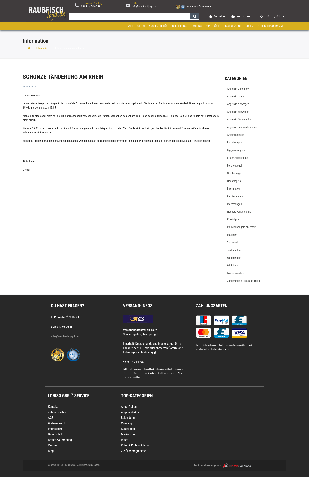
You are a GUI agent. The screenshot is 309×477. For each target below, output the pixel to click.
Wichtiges (232, 265)
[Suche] (194, 16)
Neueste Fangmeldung (239, 211)
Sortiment (232, 242)
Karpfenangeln (235, 196)
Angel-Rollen (136, 26)
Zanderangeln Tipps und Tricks (244, 280)
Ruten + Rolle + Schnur (135, 445)
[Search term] (128, 16)
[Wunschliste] (259, 16)
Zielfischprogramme (270, 26)
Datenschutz (205, 6)
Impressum (192, 6)
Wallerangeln (234, 257)
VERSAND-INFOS (138, 305)
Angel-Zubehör (158, 26)
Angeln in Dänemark (238, 88)
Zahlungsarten (211, 305)
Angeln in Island (236, 96)
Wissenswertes (235, 273)
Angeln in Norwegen (238, 104)
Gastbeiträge (234, 173)
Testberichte (234, 250)
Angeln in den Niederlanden (242, 127)
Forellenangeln (235, 165)
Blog (51, 451)
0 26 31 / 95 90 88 (91, 6)
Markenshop (233, 26)
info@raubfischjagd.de (144, 6)
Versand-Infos (135, 377)
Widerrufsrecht (57, 423)
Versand (53, 445)
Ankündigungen (235, 134)
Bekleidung (179, 26)
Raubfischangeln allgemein (241, 227)
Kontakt (53, 407)
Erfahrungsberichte (237, 157)
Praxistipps (233, 219)
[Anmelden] (218, 16)
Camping (196, 26)
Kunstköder (213, 26)
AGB (50, 418)
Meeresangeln (235, 204)
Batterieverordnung (60, 440)
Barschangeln (234, 142)
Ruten (249, 26)
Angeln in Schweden (238, 111)
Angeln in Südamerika (239, 119)
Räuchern (232, 234)
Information (42, 48)
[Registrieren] (241, 16)
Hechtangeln (234, 181)
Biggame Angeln (236, 150)
